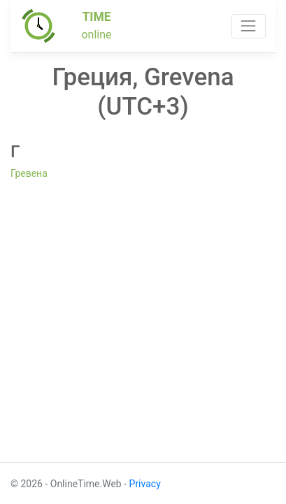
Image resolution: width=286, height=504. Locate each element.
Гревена (29, 173)
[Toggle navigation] (248, 26)
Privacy (145, 483)
